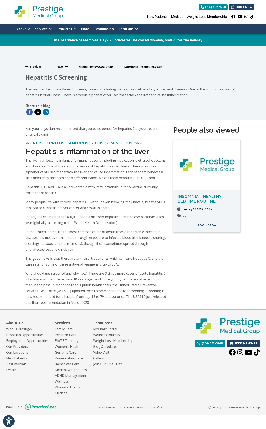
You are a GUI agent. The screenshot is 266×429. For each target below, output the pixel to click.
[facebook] (233, 17)
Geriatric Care (65, 352)
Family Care (64, 329)
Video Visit (101, 352)
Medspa (177, 16)
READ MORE (207, 225)
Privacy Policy (106, 407)
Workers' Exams (67, 387)
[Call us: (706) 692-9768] (210, 343)
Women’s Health (67, 346)
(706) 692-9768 (213, 7)
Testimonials (104, 29)
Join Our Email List (107, 364)
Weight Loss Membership (207, 16)
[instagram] (246, 17)
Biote (86, 28)
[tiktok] (252, 17)
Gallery (98, 358)
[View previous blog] (33, 66)
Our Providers (17, 346)
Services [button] (43, 29)
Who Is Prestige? (19, 329)
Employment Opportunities (27, 340)
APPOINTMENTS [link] (243, 343)
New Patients (157, 16)
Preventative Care (69, 358)
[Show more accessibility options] (9, 421)
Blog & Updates (105, 346)
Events (11, 370)
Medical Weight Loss (71, 370)
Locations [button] (128, 29)
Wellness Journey (106, 335)
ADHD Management (70, 375)
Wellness (62, 381)
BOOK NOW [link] (241, 7)
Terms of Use (156, 407)
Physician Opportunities (25, 335)
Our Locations (17, 352)
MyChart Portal (105, 329)
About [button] (23, 29)
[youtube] (240, 17)
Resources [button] (66, 29)
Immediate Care (67, 364)
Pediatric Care (65, 335)
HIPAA (140, 407)
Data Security (126, 407)
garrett (187, 216)
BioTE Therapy (66, 340)
